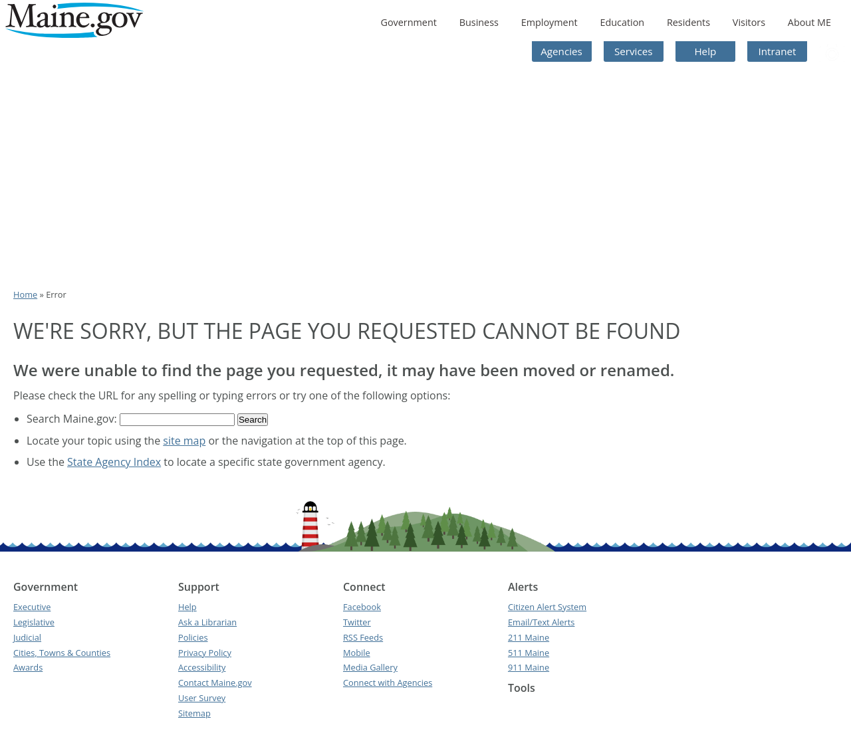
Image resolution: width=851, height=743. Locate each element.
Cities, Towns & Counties (61, 653)
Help (705, 51)
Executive (32, 607)
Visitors (749, 22)
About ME (809, 22)
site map (184, 440)
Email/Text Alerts (541, 622)
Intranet (777, 51)
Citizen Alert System (547, 607)
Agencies (561, 51)
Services (633, 51)
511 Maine (528, 653)
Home (25, 294)
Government (408, 22)
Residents (688, 22)
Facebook (362, 607)
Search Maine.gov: (73, 418)
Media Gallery (370, 667)
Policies (193, 637)
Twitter (357, 622)
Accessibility (201, 667)
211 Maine (528, 637)
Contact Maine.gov (215, 683)
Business (479, 22)
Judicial (27, 637)
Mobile (356, 653)
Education (622, 22)
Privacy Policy (204, 653)
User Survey (201, 698)
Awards (28, 667)
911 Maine (528, 667)
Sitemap (194, 713)
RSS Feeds (363, 637)
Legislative (34, 622)
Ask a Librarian (207, 622)
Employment (549, 22)
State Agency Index (114, 462)
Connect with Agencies (387, 683)
